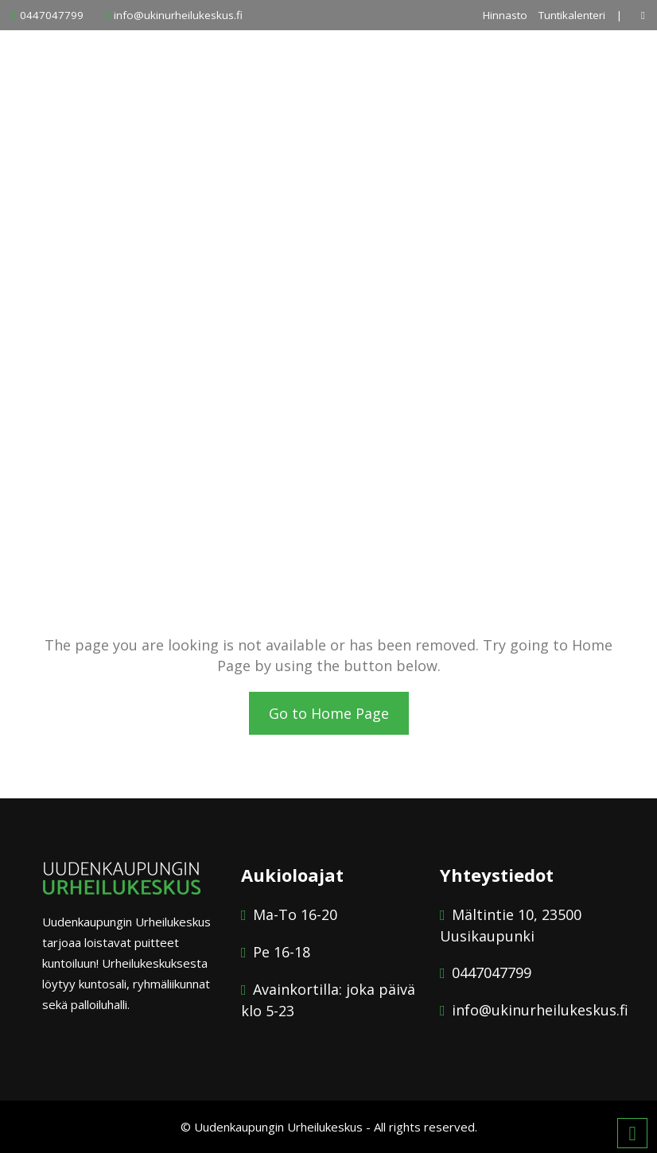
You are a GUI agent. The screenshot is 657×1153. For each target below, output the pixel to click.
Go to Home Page (329, 713)
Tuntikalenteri (571, 15)
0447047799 (52, 15)
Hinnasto (505, 15)
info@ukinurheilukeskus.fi (178, 15)
